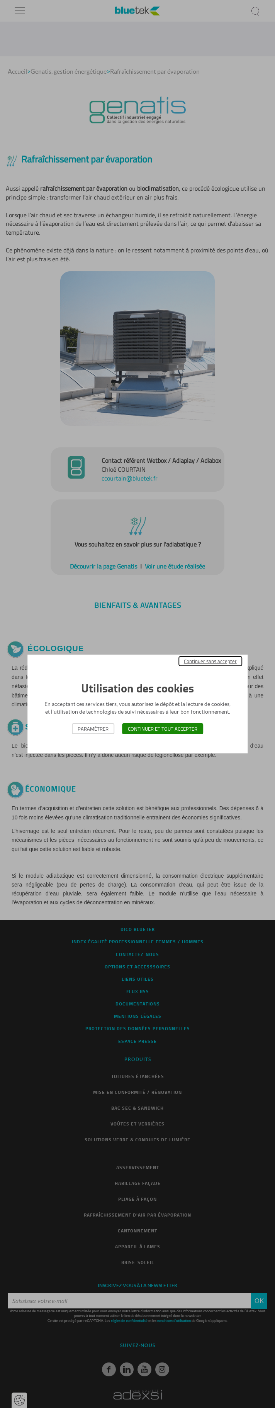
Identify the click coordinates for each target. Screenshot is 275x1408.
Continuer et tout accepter (162, 728)
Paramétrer (93, 728)
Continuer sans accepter (210, 661)
